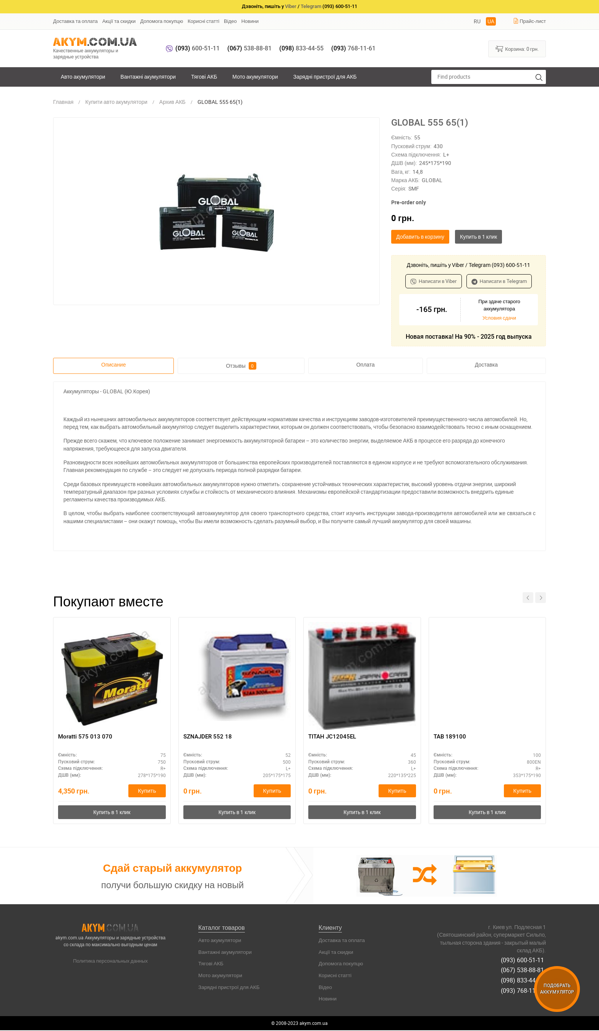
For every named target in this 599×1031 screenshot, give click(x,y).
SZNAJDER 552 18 (208, 737)
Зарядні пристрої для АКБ (324, 76)
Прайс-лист (529, 21)
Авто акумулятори (83, 76)
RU (477, 21)
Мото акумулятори (255, 76)
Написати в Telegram (499, 281)
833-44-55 (301, 48)
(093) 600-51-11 (524, 960)
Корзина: (517, 48)
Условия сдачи (499, 317)
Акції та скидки (119, 21)
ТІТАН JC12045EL (333, 737)
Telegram (311, 6)
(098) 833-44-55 (524, 977)
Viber (290, 6)
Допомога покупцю (161, 21)
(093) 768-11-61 (524, 986)
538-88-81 (249, 48)
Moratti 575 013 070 (85, 737)
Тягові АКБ (204, 76)
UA (490, 21)
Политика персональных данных (110, 962)
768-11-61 (353, 48)
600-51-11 (197, 48)
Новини (250, 21)
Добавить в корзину (420, 236)
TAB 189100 (450, 737)
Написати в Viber (433, 281)
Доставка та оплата (75, 21)
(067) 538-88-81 (524, 969)
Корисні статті (203, 21)
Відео (230, 21)
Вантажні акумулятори (148, 76)
